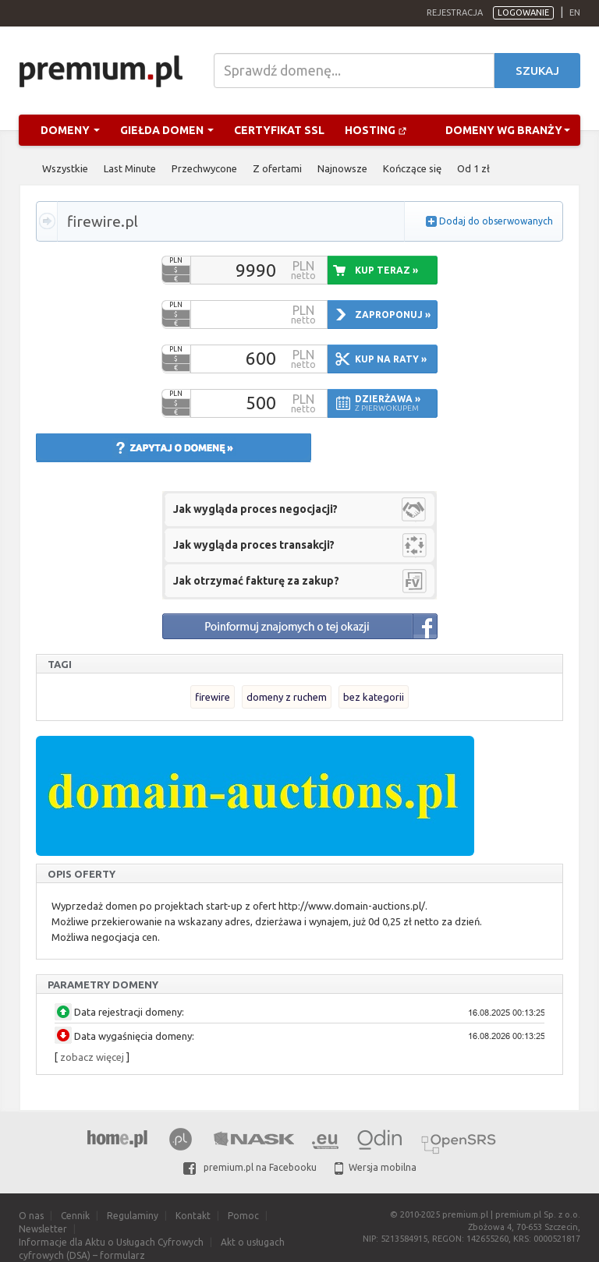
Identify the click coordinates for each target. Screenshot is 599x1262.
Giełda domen (167, 130)
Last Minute (130, 168)
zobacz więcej (92, 1057)
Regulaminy (132, 1216)
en (574, 12)
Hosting (376, 130)
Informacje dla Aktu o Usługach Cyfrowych (111, 1242)
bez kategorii (373, 696)
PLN (176, 260)
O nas (31, 1216)
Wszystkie (65, 168)
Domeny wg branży (507, 130)
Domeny (70, 130)
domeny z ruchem (286, 696)
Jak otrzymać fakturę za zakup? (256, 580)
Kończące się (412, 168)
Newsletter (43, 1229)
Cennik (75, 1216)
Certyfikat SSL (279, 130)
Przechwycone (204, 168)
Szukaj (537, 70)
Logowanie (523, 12)
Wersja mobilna (375, 1167)
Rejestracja (455, 12)
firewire (212, 696)
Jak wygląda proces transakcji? (254, 545)
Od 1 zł (473, 168)
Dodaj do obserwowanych (496, 221)
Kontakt (193, 1216)
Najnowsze (342, 168)
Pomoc (243, 1216)
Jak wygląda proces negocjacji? (255, 509)
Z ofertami (277, 168)
